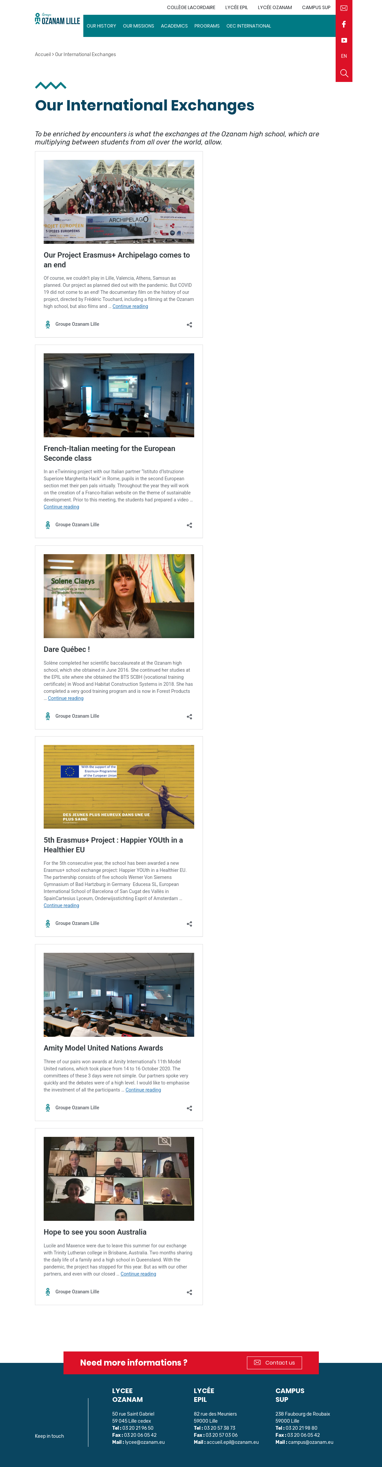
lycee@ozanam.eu (145, 1442)
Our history (101, 26)
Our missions (138, 26)
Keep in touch (49, 1436)
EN (344, 56)
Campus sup (316, 7)
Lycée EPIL (236, 7)
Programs (207, 26)
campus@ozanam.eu (310, 1442)
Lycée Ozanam (275, 7)
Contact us (274, 1363)
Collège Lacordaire (191, 7)
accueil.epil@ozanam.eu (233, 1442)
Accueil (43, 54)
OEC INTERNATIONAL (248, 26)
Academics (174, 26)
